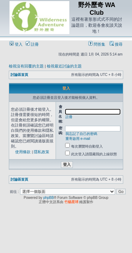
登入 (16, 44)
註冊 (32, 44)
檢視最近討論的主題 (64, 66)
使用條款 (23, 152)
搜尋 (115, 44)
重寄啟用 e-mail (77, 139)
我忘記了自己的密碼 (81, 134)
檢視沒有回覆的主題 (26, 66)
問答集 (96, 44)
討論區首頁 (19, 75)
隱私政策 (41, 152)
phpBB (48, 198)
